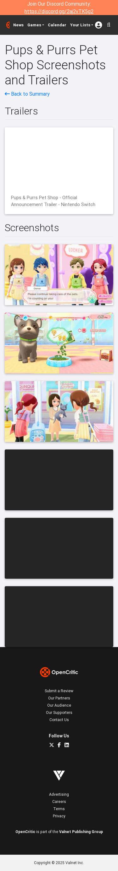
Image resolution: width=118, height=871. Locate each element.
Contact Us (59, 719)
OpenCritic (25, 831)
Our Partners (59, 698)
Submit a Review (59, 690)
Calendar (57, 25)
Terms (59, 808)
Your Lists (80, 25)
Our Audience (59, 705)
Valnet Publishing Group (81, 831)
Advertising (59, 794)
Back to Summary (27, 94)
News (18, 25)
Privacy (59, 816)
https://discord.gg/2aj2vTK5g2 (59, 11)
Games (34, 25)
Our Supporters (59, 712)
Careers (59, 801)
